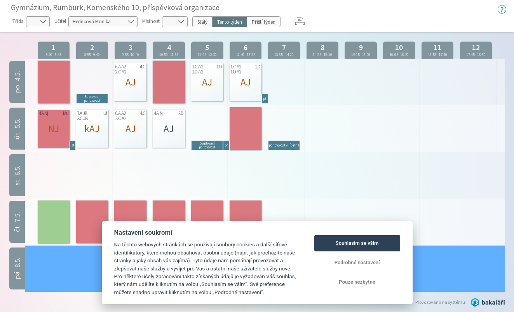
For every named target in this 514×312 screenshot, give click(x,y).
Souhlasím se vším (357, 243)
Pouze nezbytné (357, 282)
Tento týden (229, 22)
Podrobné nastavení (357, 262)
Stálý (202, 22)
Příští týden (263, 22)
